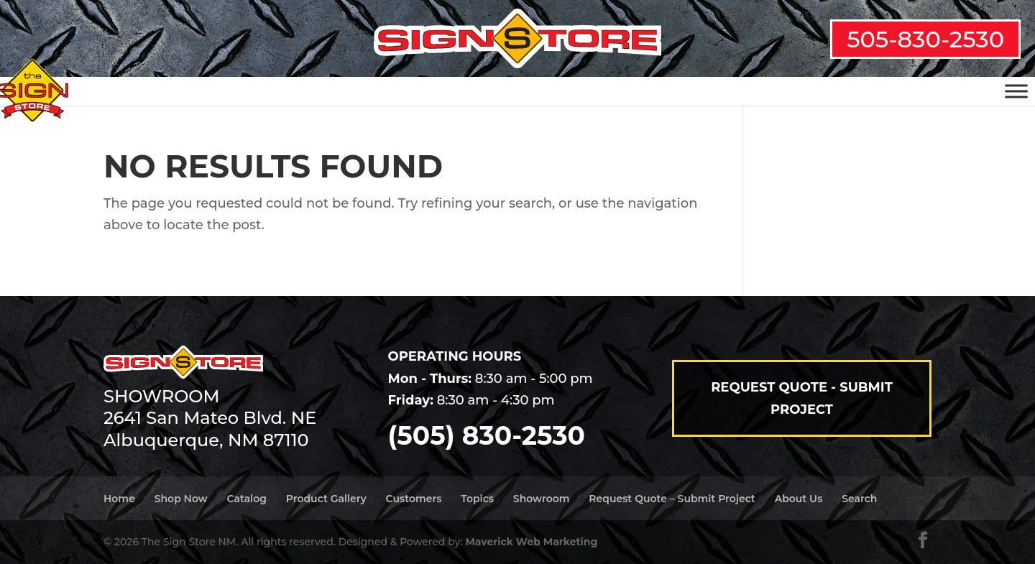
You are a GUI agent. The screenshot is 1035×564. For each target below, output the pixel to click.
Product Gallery (326, 498)
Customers (414, 498)
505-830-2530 (925, 39)
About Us (799, 498)
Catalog (246, 498)
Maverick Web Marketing (531, 541)
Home (119, 498)
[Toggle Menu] (1016, 91)
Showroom (541, 498)
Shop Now (181, 498)
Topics (477, 498)
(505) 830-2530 (486, 435)
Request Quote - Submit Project (802, 398)
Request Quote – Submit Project (672, 498)
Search (859, 498)
